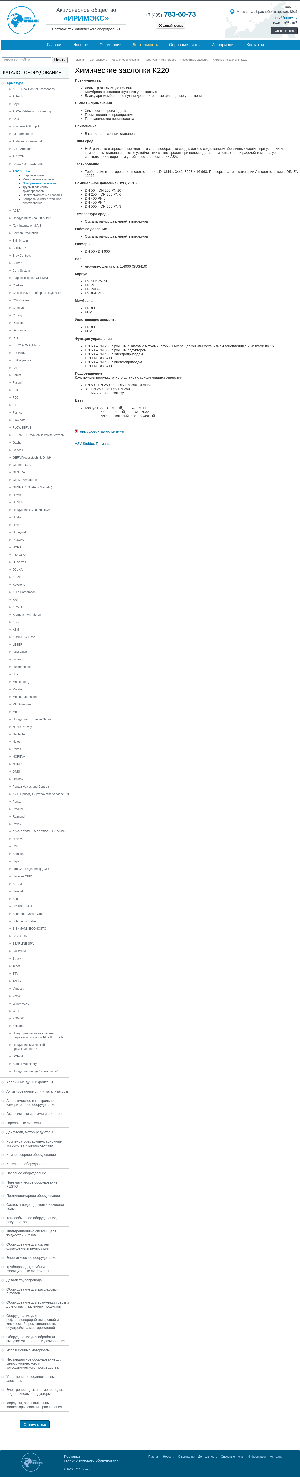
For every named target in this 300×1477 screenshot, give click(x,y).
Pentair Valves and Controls (31, 786)
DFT (15, 338)
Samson (18, 854)
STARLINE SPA (23, 943)
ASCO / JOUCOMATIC (28, 164)
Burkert (17, 263)
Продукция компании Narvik (32, 719)
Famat (17, 375)
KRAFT (17, 607)
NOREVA (19, 756)
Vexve (17, 996)
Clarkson (18, 285)
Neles (16, 741)
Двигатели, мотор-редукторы (29, 1132)
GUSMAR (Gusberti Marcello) (32, 487)
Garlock (18, 450)
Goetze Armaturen (25, 480)
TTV (15, 973)
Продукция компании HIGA (31, 510)
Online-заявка (284, 31)
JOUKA (18, 569)
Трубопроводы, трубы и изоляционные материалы (27, 1269)
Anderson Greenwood (27, 141)
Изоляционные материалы (28, 1350)
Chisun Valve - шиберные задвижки (37, 293)
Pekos (17, 749)
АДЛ (16, 104)
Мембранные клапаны (38, 179)
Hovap (17, 525)
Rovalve (18, 839)
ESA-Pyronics (22, 360)
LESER (17, 644)
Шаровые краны (34, 175)
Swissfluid (19, 951)
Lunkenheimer (22, 667)
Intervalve (19, 554)
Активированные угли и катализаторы (37, 1091)
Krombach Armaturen (27, 614)
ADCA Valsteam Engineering (32, 111)
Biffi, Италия (21, 240)
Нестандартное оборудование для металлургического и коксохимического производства (34, 1363)
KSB (16, 622)
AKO (16, 119)
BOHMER (19, 248)
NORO (17, 764)
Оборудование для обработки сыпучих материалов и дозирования (35, 1339)
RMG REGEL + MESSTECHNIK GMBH (39, 831)
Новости (81, 45)
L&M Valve (20, 652)
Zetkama (18, 1026)
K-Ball (17, 577)
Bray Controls (22, 255)
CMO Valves (21, 300)
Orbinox (18, 779)
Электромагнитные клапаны (42, 195)
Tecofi (16, 966)
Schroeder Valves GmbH (29, 914)
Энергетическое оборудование (31, 1258)
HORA (17, 547)
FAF (15, 367)
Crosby (17, 315)
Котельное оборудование (26, 1164)
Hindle (17, 517)
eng (295, 6)
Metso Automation (25, 697)
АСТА (16, 210)
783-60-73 (170, 14)
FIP (15, 405)
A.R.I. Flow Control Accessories (34, 89)
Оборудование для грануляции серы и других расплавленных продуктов (37, 1304)
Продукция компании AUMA (32, 218)
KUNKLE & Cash (24, 637)
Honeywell (19, 532)
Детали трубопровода (24, 1280)
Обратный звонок (170, 25)
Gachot (17, 442)
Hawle (17, 495)
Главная (54, 45)
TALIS (17, 981)
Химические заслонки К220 (102, 432)
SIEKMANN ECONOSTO (29, 928)
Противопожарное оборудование (33, 1196)
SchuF (17, 899)
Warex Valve (21, 1003)
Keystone (19, 584)
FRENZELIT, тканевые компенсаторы (38, 435)
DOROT (18, 1056)
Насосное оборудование (26, 1173)
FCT (15, 390)
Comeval (18, 308)
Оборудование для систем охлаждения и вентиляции (27, 1246)
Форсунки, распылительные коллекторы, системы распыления (34, 1405)
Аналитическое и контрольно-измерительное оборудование (30, 1103)
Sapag (17, 861)
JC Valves (19, 562)
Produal (18, 809)
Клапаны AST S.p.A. (27, 126)
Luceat (17, 659)
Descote (18, 323)
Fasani (17, 382)
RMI (15, 846)
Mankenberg (21, 682)
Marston (18, 689)
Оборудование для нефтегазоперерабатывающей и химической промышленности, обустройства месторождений (32, 1322)
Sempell (18, 891)
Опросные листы (185, 45)
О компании (111, 45)
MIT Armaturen (22, 704)
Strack (17, 958)
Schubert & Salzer (25, 921)
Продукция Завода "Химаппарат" (35, 1071)
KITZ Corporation (24, 592)
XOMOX (18, 1018)
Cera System (21, 270)
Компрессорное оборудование (31, 1155)
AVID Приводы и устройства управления (41, 794)
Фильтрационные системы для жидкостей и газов (31, 1233)
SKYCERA (20, 936)
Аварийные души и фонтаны (29, 1082)
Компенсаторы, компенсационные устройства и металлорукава (34, 1143)
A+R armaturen (23, 134)
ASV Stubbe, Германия (93, 444)
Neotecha (19, 734)
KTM (16, 629)
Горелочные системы (23, 1123)
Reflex (17, 824)
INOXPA (18, 540)
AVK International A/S (27, 225)
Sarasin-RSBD (22, 876)
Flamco (17, 412)
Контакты (255, 45)
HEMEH (18, 502)
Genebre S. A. (22, 465)
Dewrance (19, 330)
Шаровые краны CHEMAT (30, 278)
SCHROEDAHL (23, 906)
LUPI (16, 674)
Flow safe (19, 420)
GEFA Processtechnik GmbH (32, 457)
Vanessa (18, 988)
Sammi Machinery (25, 1064)
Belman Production (25, 233)
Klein (16, 599)
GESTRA (19, 472)
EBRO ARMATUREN (27, 345)
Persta (17, 801)
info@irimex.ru (286, 17)
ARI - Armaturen (23, 149)
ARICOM (19, 156)
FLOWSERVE (22, 427)
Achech (18, 96)
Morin (16, 712)
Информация (223, 45)
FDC (16, 397)
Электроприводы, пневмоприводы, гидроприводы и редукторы (34, 1392)
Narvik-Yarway (22, 727)
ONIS (16, 771)
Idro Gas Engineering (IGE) (31, 869)
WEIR (16, 1011)
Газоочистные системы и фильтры (34, 1114)
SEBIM (17, 884)
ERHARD (19, 353)
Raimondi (19, 816)
